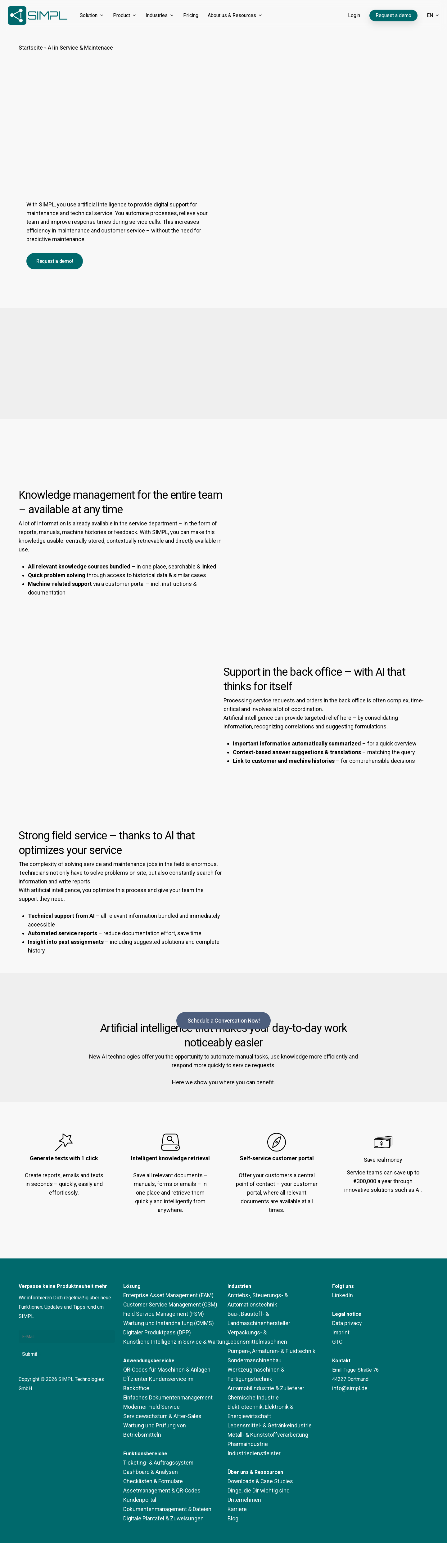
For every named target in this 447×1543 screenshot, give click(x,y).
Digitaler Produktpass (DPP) (154, 1333)
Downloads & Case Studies (257, 1454)
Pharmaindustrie (245, 1416)
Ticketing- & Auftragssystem (154, 1444)
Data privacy (345, 1323)
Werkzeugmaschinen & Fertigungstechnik (272, 1351)
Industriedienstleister (251, 1426)
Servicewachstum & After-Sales (157, 1407)
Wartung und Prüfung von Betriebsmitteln (167, 1416)
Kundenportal (137, 1481)
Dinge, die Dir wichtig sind (256, 1463)
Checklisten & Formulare (149, 1463)
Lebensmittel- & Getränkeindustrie (265, 1398)
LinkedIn (341, 1295)
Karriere (236, 1481)
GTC (336, 1342)
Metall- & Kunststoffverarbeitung (263, 1407)
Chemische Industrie (250, 1370)
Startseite (31, 47)
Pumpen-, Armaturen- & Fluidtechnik (266, 1333)
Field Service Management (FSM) (159, 1314)
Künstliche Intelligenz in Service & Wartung (169, 1342)
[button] (54, 261)
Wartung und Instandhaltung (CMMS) (162, 1323)
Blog (232, 1491)
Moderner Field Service (148, 1398)
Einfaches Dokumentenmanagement (162, 1388)
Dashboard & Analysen (147, 1454)
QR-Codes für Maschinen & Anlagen (162, 1370)
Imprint (339, 1333)
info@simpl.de (347, 1388)
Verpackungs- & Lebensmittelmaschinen (271, 1323)
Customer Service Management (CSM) (164, 1305)
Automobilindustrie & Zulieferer (262, 1361)
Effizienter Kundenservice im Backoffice (166, 1379)
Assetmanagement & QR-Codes (157, 1472)
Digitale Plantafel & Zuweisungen (159, 1500)
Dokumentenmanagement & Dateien (162, 1491)
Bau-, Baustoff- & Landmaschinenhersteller (274, 1314)
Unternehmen (242, 1472)
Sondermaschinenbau (251, 1342)
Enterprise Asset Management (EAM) (163, 1295)
